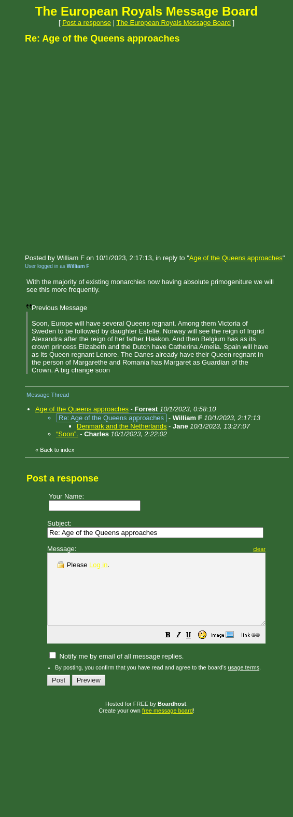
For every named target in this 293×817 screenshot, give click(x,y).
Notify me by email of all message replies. (116, 670)
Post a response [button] (86, 22)
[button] (194, 650)
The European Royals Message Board (173, 22)
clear (285, 549)
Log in (98, 565)
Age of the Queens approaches (236, 258)
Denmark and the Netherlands (121, 426)
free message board (167, 724)
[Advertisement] (97, 148)
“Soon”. (67, 434)
